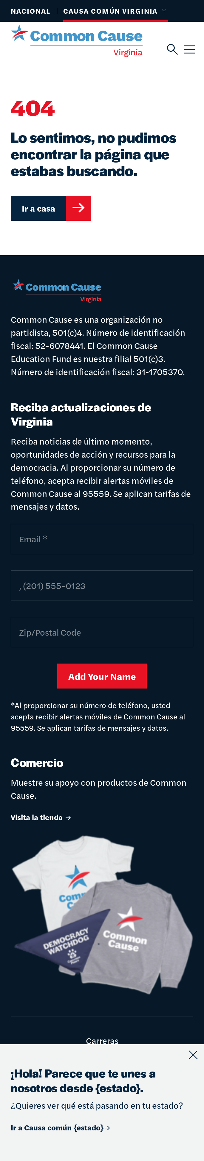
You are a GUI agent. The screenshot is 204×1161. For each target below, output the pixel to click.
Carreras (102, 1040)
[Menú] (188, 50)
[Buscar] (171, 50)
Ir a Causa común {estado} (61, 1127)
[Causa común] (89, 41)
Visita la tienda (41, 817)
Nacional (30, 11)
